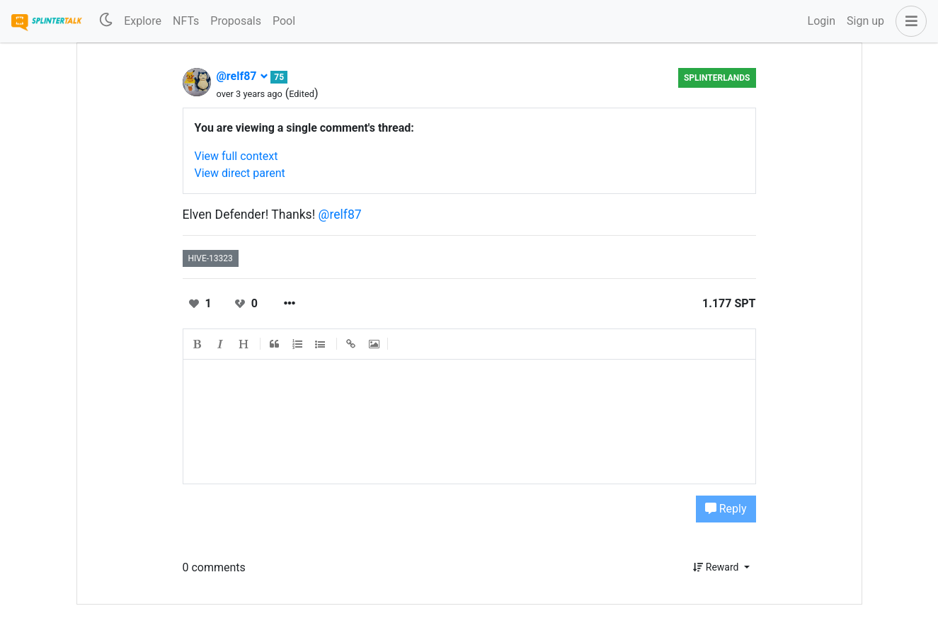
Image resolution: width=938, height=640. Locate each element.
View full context (236, 156)
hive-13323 (210, 258)
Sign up (865, 21)
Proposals (235, 21)
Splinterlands (717, 78)
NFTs (186, 21)
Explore (142, 21)
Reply (726, 508)
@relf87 (242, 76)
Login (821, 21)
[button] (908, 21)
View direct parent (240, 173)
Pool (284, 21)
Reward (717, 567)
